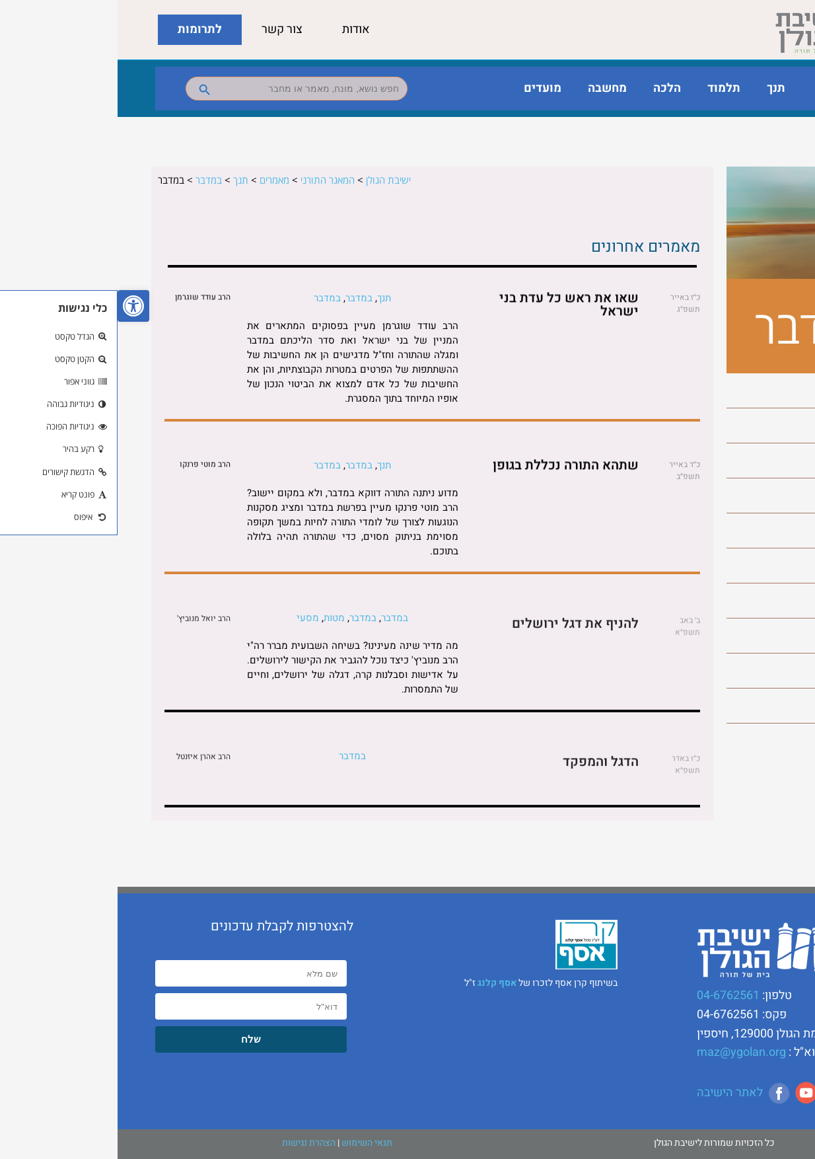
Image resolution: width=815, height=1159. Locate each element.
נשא (771, 600)
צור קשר (164, 29)
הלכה (549, 88)
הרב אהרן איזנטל (86, 762)
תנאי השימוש (249, 1143)
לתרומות (82, 29)
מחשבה (489, 88)
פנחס (769, 635)
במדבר (766, 460)
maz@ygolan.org (623, 1052)
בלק (772, 425)
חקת (771, 495)
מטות (769, 530)
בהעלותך (761, 390)
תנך (658, 88)
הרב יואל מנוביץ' (86, 624)
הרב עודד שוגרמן (85, 299)
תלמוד (606, 88)
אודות (238, 29)
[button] (16, 306)
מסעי (770, 565)
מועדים (425, 88)
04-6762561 (610, 995)
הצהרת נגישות (191, 1143)
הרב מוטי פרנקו (87, 466)
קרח (772, 670)
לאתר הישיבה (612, 1093)
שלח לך (764, 705)
